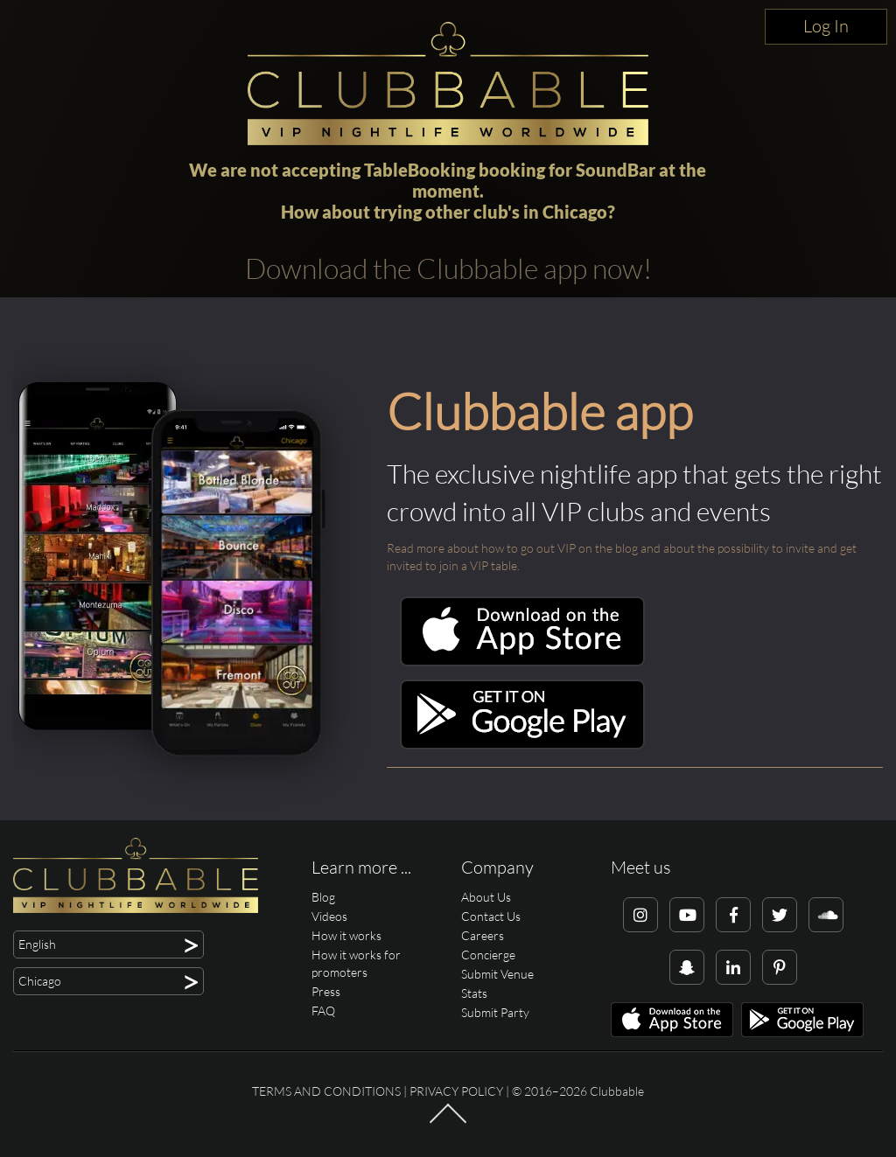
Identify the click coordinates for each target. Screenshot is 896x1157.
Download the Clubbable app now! (448, 268)
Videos (329, 916)
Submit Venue (497, 973)
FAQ (323, 1010)
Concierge (488, 954)
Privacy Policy (456, 1091)
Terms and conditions (326, 1091)
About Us (486, 896)
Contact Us (491, 916)
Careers (482, 935)
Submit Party (495, 1012)
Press (326, 991)
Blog (323, 896)
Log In (826, 26)
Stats (474, 993)
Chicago (574, 211)
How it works (347, 935)
